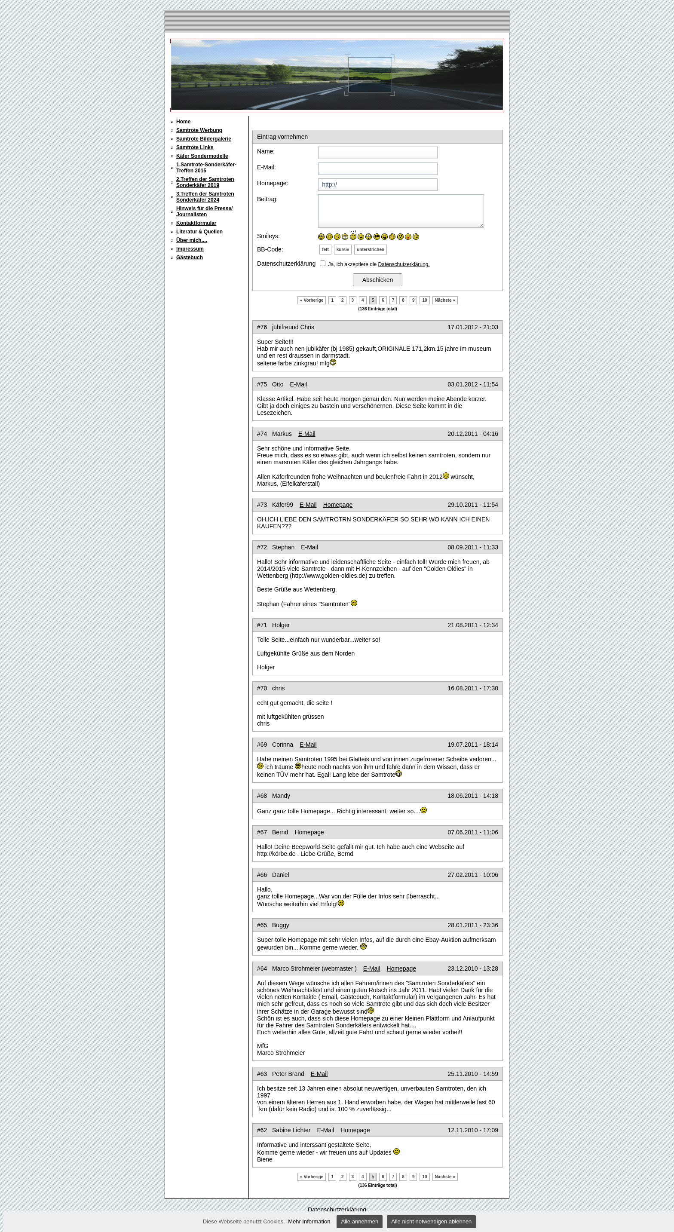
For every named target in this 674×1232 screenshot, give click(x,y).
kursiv (343, 249)
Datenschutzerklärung (337, 1209)
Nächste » (445, 300)
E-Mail (298, 384)
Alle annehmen (359, 1221)
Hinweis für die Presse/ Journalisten (204, 211)
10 (424, 300)
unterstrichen (370, 249)
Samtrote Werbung (199, 130)
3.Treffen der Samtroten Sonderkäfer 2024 (205, 197)
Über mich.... (191, 240)
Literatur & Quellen (199, 232)
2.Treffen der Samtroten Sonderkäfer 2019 (205, 182)
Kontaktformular (196, 223)
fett (325, 249)
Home (183, 122)
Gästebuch (189, 257)
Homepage (338, 504)
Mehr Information (309, 1221)
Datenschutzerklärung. (404, 264)
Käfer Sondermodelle (202, 156)
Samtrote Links (195, 147)
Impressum (190, 249)
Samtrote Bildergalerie (203, 139)
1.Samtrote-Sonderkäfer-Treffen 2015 (206, 168)
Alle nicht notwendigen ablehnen (431, 1221)
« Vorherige (311, 300)
